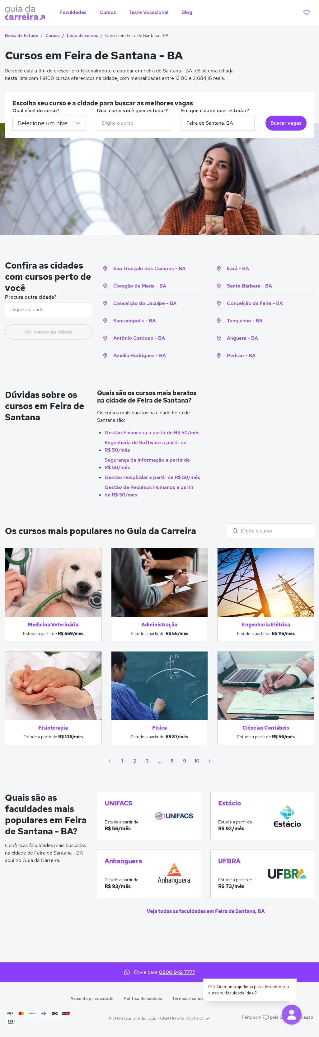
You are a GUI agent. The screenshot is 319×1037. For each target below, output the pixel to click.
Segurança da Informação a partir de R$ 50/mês (147, 464)
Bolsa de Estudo (21, 35)
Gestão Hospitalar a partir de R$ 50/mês (152, 477)
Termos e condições (192, 998)
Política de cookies (143, 998)
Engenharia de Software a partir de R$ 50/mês (145, 446)
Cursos (52, 35)
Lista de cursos (82, 35)
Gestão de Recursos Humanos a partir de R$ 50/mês (149, 491)
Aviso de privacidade (92, 998)
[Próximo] (209, 761)
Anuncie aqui (235, 998)
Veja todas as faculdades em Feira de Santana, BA (206, 911)
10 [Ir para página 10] (197, 761)
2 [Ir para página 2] (134, 761)
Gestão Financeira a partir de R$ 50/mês (152, 432)
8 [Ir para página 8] (172, 761)
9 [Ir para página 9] (184, 761)
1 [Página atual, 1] (122, 761)
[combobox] (133, 123)
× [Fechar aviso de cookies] (309, 1014)
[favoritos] (306, 12)
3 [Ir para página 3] (147, 761)
